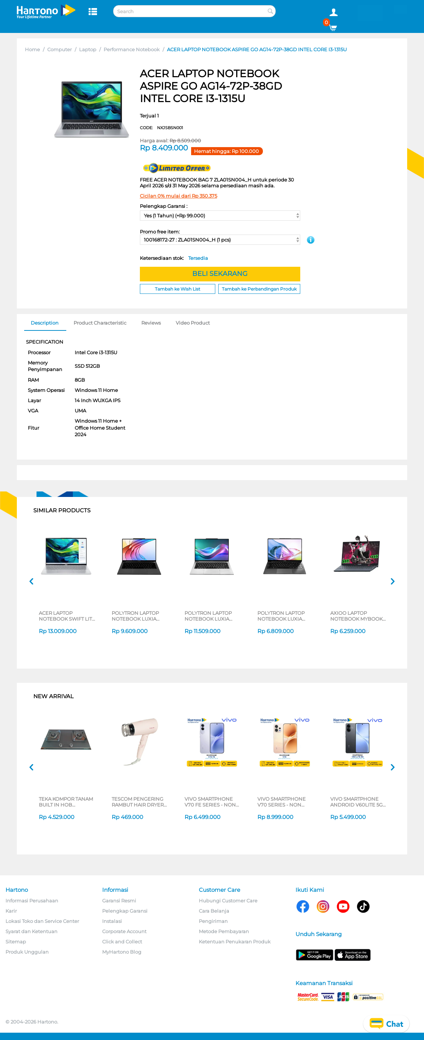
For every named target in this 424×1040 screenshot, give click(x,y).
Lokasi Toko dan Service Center (42, 921)
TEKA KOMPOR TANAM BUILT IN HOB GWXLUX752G (66, 802)
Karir (11, 911)
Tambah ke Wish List (177, 289)
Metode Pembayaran (224, 931)
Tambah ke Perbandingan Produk (259, 289)
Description (45, 323)
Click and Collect (122, 941)
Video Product (193, 323)
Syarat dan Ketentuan (31, 931)
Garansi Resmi (119, 901)
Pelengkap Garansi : (163, 206)
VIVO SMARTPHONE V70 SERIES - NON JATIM (281, 802)
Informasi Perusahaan (31, 901)
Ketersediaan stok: (174, 258)
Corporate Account (124, 931)
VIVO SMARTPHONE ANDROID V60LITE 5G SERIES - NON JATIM (356, 802)
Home (32, 49)
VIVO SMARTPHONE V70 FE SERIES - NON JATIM (210, 802)
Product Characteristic (100, 323)
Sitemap (15, 941)
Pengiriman (213, 921)
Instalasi (112, 921)
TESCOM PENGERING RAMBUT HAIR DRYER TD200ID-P (138, 802)
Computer (59, 49)
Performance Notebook (132, 49)
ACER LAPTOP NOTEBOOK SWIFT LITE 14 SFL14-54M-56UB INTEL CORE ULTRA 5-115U (67, 616)
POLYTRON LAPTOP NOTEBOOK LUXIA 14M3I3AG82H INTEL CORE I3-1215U (281, 616)
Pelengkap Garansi (125, 911)
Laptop (87, 49)
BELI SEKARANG (220, 274)
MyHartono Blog (121, 952)
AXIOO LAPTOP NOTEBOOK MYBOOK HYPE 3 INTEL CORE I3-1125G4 (357, 616)
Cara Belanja (214, 911)
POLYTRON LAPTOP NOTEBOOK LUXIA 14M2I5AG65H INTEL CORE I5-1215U (136, 616)
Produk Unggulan (27, 952)
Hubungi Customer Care (228, 901)
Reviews (151, 323)
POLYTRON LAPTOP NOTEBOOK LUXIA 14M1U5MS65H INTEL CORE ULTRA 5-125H (209, 616)
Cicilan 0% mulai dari (178, 196)
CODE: (161, 127)
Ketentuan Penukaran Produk (235, 941)
